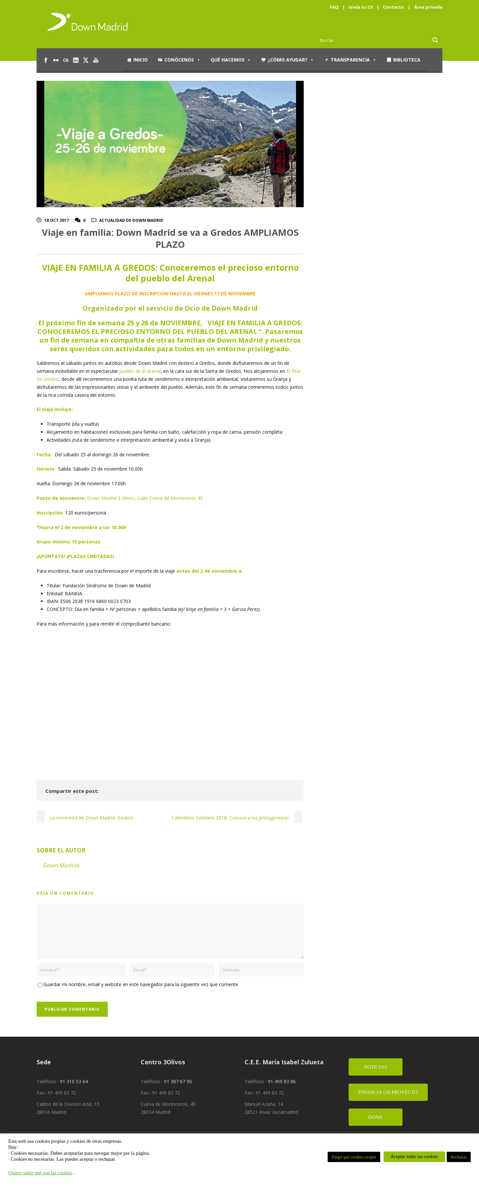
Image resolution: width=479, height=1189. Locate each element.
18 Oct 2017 (56, 220)
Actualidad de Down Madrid (131, 220)
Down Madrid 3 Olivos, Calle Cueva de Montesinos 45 (145, 498)
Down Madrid (61, 865)
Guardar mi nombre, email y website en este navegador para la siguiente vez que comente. (141, 984)
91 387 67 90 (178, 1081)
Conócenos (182, 60)
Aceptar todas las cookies (414, 1156)
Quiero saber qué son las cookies (40, 1172)
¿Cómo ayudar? (291, 60)
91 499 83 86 (282, 1081)
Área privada (428, 7)
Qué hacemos (231, 60)
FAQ (334, 7)
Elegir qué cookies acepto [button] (354, 1156)
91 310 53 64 (74, 1081)
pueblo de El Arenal (140, 371)
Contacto (393, 7)
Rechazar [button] (459, 1156)
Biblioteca (406, 60)
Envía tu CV (361, 7)
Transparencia (354, 60)
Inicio (140, 60)
